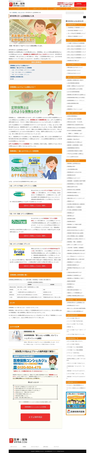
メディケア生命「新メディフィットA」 (76, 330)
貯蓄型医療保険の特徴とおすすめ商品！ (76, 94)
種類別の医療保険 (76, 8)
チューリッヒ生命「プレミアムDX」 (75, 320)
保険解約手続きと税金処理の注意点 (75, 121)
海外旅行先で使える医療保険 (73, 186)
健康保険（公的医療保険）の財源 (74, 141)
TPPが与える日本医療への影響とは (75, 150)
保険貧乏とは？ (70, 197)
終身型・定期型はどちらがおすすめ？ (75, 82)
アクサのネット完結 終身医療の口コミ (75, 381)
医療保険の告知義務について (73, 189)
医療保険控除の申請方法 (72, 192)
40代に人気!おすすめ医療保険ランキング (76, 48)
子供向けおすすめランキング (73, 69)
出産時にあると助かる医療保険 (74, 115)
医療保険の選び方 (71, 218)
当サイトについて (14, 446)
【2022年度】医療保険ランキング (75, 27)
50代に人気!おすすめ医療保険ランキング (76, 51)
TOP (18, 8)
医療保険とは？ (70, 209)
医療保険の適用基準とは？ (73, 261)
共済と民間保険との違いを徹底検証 (75, 232)
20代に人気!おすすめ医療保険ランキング (76, 42)
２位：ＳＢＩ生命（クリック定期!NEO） (22, 72)
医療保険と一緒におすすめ (76, 296)
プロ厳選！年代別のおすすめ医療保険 (75, 39)
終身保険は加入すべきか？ (73, 302)
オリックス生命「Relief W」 (73, 340)
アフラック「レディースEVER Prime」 (76, 352)
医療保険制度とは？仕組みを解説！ (75, 180)
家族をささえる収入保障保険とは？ (75, 307)
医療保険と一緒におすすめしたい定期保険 (21, 67)
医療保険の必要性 (71, 215)
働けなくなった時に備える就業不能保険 (76, 304)
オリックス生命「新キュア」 (73, 314)
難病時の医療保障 (71, 277)
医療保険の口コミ (73, 379)
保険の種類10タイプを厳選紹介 (74, 203)
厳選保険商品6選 (73, 312)
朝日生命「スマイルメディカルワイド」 (76, 367)
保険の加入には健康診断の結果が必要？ (76, 247)
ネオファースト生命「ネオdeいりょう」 (76, 359)
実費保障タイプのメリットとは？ (74, 105)
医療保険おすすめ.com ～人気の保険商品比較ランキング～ (46, 451)
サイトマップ (56, 446)
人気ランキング (38, 8)
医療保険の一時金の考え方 (73, 135)
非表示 (38, 62)
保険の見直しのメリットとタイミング (75, 194)
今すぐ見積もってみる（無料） (35, 205)
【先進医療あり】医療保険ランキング (75, 24)
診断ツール (57, 8)
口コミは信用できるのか (72, 153)
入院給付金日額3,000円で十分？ (74, 269)
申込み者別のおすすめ (74, 61)
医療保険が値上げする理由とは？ (74, 138)
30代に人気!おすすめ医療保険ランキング (76, 45)
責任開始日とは (70, 280)
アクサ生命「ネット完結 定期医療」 (75, 346)
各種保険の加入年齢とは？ (73, 57)
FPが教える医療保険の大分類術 (74, 206)
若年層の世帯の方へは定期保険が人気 (75, 299)
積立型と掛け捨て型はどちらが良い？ (75, 226)
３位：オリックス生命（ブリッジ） (21, 74)
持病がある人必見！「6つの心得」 (75, 118)
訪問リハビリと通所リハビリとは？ (75, 241)
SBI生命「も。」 (71, 323)
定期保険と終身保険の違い (17, 76)
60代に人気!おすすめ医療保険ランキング (76, 54)
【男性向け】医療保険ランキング (74, 32)
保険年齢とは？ (70, 212)
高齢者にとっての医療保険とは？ (74, 289)
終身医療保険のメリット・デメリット (75, 97)
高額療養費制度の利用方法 (73, 144)
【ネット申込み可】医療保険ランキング (76, 29)
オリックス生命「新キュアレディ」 (75, 337)
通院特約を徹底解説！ (72, 223)
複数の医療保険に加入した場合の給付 (75, 255)
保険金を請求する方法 (72, 183)
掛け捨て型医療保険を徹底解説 (74, 127)
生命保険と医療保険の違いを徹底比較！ (76, 200)
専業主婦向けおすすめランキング (74, 64)
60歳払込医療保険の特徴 (73, 99)
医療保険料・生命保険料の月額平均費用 (76, 177)
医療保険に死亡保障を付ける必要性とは (76, 91)
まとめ (12, 79)
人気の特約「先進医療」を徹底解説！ (75, 244)
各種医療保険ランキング (75, 21)
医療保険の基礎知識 (74, 157)
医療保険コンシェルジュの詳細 (35, 407)
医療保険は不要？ (71, 163)
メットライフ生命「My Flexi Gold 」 (75, 317)
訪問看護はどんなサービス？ (73, 174)
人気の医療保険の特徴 (72, 165)
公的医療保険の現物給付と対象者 (74, 147)
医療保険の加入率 (71, 171)
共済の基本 (69, 102)
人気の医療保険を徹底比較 (73, 79)
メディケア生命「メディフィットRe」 (76, 370)
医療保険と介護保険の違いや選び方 (75, 76)
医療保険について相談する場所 (74, 221)
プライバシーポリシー (35, 446)
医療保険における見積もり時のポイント (76, 235)
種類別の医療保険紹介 (74, 74)
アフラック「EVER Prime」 (73, 349)
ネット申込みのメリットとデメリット (75, 252)
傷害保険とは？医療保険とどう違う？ (75, 274)
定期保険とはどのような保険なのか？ (19, 65)
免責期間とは (70, 283)
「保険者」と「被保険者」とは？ (74, 130)
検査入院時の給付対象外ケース (74, 286)
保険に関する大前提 (74, 109)
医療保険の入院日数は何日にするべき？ (76, 249)
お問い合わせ (45, 446)
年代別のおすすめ (73, 37)
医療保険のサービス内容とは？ (74, 258)
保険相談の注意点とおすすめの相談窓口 (76, 124)
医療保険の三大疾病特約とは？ (74, 271)
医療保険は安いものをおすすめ (74, 168)
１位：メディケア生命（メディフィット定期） (23, 70)
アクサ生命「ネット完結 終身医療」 (75, 343)
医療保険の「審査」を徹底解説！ (74, 238)
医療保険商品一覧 (31, 331)
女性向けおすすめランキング (73, 66)
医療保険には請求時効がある (73, 160)
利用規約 (24, 446)
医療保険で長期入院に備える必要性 (75, 229)
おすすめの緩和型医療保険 (73, 88)
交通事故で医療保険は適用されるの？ (75, 292)
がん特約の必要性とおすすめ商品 (74, 85)
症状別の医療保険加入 (72, 112)
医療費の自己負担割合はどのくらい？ (75, 132)
